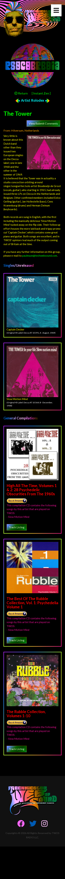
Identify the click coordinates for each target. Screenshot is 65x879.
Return (21, 93)
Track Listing (16, 527)
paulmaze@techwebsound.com (39, 255)
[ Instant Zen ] (41, 93)
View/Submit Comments (43, 123)
